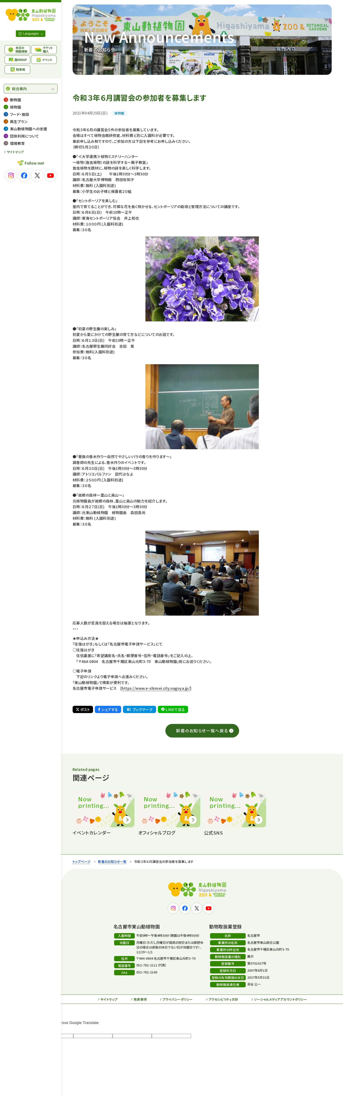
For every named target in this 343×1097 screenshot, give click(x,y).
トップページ (82, 861)
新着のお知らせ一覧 (112, 861)
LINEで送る (173, 709)
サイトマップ (15, 152)
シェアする (108, 709)
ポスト (83, 709)
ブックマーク (139, 709)
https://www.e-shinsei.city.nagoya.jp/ (156, 688)
